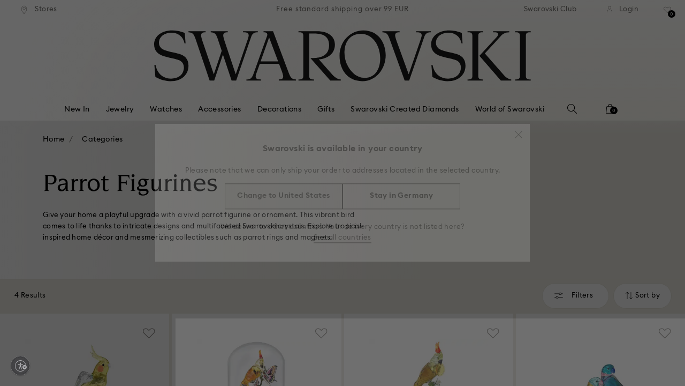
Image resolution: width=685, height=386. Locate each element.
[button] (518, 129)
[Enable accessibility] (20, 365)
